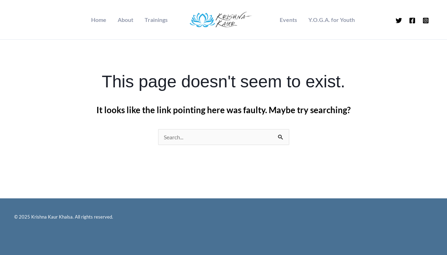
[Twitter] (399, 20)
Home (98, 20)
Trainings (156, 20)
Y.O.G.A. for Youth (331, 20)
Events (288, 20)
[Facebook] (412, 20)
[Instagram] (426, 20)
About (125, 20)
